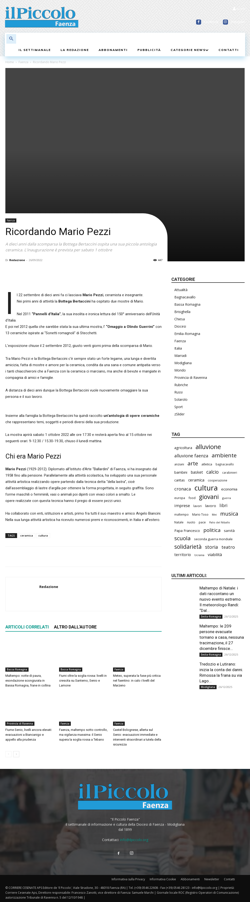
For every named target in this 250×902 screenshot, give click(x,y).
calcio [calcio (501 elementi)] (212, 471)
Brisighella (182, 311)
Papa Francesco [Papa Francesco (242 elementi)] (187, 530)
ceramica (26, 535)
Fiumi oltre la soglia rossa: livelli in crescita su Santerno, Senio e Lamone (83, 680)
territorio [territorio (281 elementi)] (182, 554)
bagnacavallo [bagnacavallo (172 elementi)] (225, 464)
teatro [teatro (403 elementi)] (228, 547)
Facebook (211, 22)
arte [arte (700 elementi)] (193, 463)
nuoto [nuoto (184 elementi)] (191, 522)
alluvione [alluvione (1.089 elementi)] (208, 446)
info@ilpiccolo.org (134, 839)
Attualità (181, 289)
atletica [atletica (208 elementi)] (206, 464)
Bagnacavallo (185, 297)
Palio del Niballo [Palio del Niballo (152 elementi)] (219, 522)
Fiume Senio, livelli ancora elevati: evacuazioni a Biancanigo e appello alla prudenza (28, 734)
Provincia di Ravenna (20, 723)
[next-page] (16, 754)
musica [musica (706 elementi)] (229, 513)
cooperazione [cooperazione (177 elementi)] (217, 480)
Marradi (180, 355)
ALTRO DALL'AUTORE (75, 626)
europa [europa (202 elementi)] (179, 498)
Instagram (238, 22)
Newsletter (211, 879)
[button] (11, 39)
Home (9, 62)
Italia (178, 348)
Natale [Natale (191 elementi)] (179, 522)
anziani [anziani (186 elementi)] (179, 464)
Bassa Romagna (17, 669)
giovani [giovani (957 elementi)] (209, 496)
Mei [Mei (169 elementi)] (214, 514)
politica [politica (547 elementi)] (211, 530)
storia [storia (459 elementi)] (211, 547)
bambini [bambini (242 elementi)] (180, 472)
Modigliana (183, 363)
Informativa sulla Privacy (128, 879)
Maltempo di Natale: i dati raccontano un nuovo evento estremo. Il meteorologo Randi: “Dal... (220, 599)
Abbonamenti (190, 879)
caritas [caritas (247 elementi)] (179, 480)
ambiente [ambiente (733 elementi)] (224, 455)
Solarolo (181, 399)
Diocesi (180, 326)
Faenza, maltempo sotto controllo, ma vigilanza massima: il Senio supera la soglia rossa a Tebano (83, 734)
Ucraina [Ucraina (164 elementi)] (199, 555)
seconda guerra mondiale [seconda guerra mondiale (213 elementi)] (213, 539)
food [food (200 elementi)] (192, 498)
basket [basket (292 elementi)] (197, 472)
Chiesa (179, 319)
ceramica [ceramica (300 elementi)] (196, 480)
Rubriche (181, 384)
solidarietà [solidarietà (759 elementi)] (188, 546)
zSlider (179, 414)
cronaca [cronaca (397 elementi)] (182, 488)
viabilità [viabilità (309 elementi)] (215, 554)
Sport (178, 406)
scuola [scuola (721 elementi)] (182, 538)
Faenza (23, 62)
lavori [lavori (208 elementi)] (197, 506)
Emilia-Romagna (187, 333)
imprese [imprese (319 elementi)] (182, 505)
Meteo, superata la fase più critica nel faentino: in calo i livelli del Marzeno (137, 680)
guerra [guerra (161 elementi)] (226, 498)
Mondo (180, 370)
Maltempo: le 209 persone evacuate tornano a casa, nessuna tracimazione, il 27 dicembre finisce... (221, 637)
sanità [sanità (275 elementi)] (229, 530)
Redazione (17, 260)
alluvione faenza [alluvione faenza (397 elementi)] (191, 455)
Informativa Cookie (163, 879)
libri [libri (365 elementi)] (223, 505)
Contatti (229, 879)
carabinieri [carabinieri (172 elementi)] (229, 472)
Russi (178, 392)
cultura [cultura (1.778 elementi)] (206, 487)
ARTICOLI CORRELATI (27, 626)
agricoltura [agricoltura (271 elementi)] (183, 447)
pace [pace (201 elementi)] (202, 522)
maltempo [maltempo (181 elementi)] (181, 514)
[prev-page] (8, 754)
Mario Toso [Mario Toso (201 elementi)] (200, 514)
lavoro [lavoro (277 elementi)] (210, 505)
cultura (43, 535)
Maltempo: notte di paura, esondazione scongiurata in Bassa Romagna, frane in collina (28, 680)
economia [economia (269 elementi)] (229, 489)
